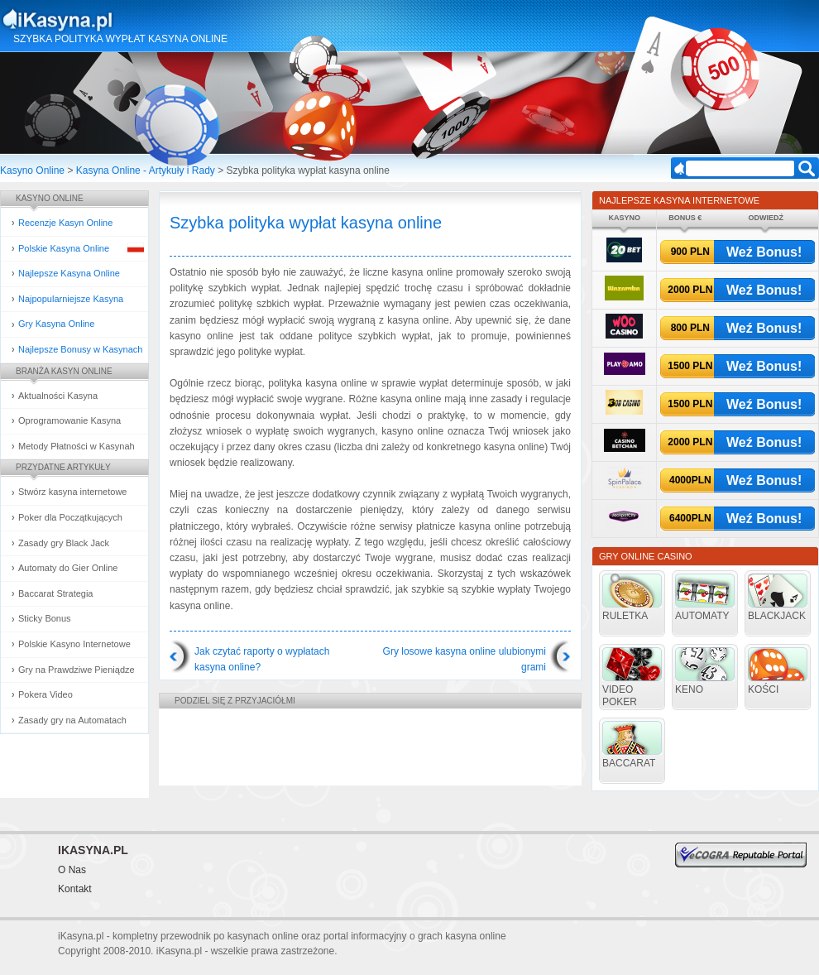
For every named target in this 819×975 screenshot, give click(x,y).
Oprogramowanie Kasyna (69, 420)
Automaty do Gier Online (67, 568)
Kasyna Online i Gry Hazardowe (123, 20)
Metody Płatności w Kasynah (76, 446)
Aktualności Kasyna (58, 396)
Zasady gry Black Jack (63, 543)
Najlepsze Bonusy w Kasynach (80, 349)
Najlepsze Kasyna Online (69, 273)
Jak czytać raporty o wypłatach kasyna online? (261, 659)
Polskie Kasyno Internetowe (74, 644)
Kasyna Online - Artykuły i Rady (145, 170)
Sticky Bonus (44, 618)
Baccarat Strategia (55, 593)
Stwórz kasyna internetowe (72, 492)
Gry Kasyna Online (56, 324)
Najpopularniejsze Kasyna (70, 299)
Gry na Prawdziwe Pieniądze (76, 670)
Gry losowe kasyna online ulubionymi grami (464, 659)
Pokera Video (45, 694)
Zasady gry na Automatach (72, 720)
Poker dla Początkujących (70, 517)
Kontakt (75, 889)
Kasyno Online (32, 170)
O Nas (72, 870)
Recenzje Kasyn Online (65, 223)
